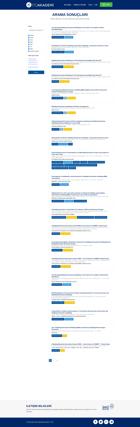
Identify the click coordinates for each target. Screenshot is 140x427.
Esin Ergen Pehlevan (57, 66)
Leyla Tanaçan (56, 266)
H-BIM (70, 144)
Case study (83, 162)
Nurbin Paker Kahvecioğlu (58, 217)
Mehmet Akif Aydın (57, 250)
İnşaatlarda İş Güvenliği (80, 201)
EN (96, 5)
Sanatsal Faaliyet (34, 51)
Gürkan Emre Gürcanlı (57, 201)
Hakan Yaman (55, 233)
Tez (31, 46)
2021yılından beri (33, 64)
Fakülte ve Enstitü (80, 5)
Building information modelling (96, 162)
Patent (31, 37)
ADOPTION (72, 168)
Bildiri (31, 49)
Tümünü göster (32, 59)
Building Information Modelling (85, 217)
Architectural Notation (100, 217)
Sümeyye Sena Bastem (58, 52)
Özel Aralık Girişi (33, 67)
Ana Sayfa (67, 5)
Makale (32, 35)
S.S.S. (90, 5)
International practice (57, 165)
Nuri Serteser (55, 184)
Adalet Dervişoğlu (56, 284)
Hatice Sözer (55, 129)
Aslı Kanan (55, 144)
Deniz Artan (55, 81)
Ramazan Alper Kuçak (57, 37)
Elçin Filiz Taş (55, 350)
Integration (76, 162)
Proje (31, 40)
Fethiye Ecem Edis (56, 335)
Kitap (31, 42)
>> (56, 360)
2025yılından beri (33, 62)
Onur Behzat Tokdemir (58, 302)
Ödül (31, 44)
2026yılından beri (33, 60)
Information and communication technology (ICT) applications (80, 165)
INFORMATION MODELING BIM (60, 168)
